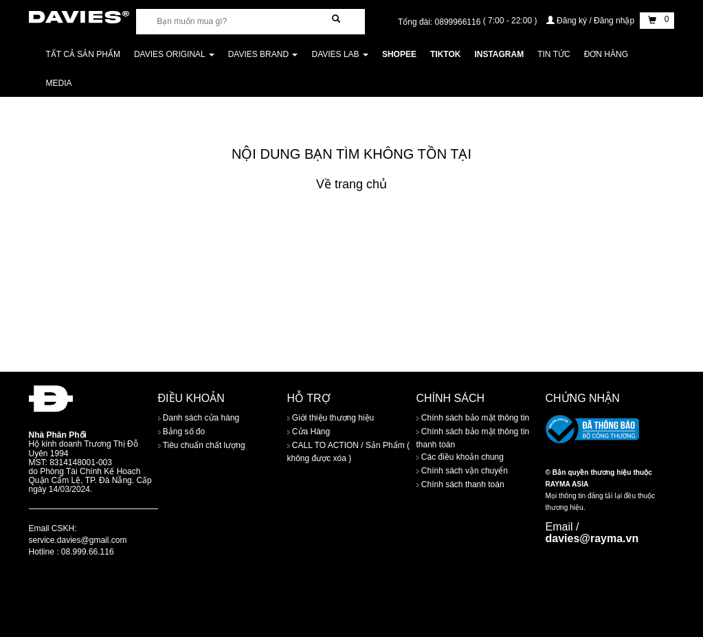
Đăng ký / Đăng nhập (591, 20)
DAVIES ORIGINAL (174, 54)
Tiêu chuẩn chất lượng (201, 445)
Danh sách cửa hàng (199, 418)
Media (59, 83)
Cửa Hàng (309, 431)
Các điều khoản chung (460, 457)
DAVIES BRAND (263, 54)
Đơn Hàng (606, 54)
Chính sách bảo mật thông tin (473, 418)
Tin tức (553, 54)
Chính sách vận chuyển (462, 471)
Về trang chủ (351, 184)
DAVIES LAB (339, 54)
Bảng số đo (181, 431)
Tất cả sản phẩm (83, 54)
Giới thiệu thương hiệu (331, 418)
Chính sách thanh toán (460, 484)
